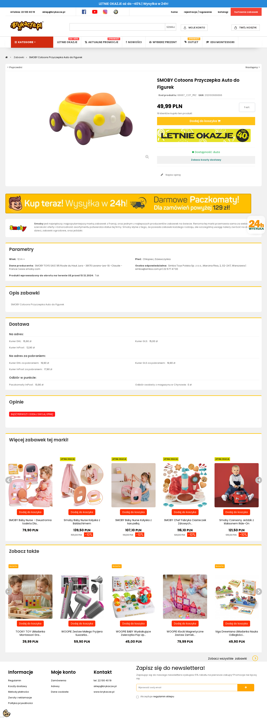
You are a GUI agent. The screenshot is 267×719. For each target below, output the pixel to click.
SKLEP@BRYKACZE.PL (53, 12)
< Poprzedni (14, 67)
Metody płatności (18, 692)
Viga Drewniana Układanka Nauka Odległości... (236, 633)
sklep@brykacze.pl (105, 686)
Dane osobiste (60, 692)
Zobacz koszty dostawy (206, 160)
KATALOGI (223, 12)
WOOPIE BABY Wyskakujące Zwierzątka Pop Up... (133, 633)
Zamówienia (58, 680)
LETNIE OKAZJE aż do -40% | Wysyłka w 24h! (133, 3)
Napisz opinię (173, 174)
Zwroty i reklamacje (20, 697)
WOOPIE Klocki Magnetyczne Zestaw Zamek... (185, 633)
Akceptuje (157, 696)
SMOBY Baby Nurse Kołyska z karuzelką (133, 521)
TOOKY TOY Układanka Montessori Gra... (30, 633)
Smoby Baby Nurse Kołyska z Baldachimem (82, 521)
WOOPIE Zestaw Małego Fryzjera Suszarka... (82, 633)
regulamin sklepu (163, 696)
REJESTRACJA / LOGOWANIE (198, 12)
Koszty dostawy (17, 686)
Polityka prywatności (20, 703)
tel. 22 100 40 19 (102, 680)
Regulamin (14, 680)
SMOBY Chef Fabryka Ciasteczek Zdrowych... (185, 521)
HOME (174, 12)
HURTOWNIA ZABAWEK (246, 12)
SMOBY (15, 304)
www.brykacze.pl (104, 692)
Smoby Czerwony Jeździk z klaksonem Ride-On (236, 521)
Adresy (55, 686)
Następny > (252, 67)
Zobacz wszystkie (227, 658)
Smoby (38, 223)
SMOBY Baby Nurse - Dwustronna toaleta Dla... (30, 521)
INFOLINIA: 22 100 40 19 (22, 12)
